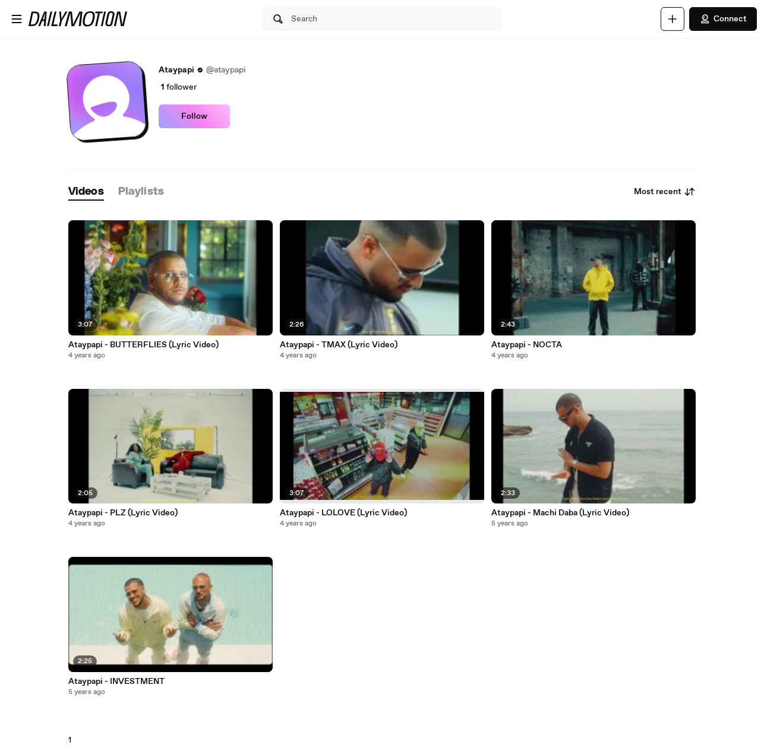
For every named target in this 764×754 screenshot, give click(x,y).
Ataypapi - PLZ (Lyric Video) (123, 513)
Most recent (665, 192)
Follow (194, 116)
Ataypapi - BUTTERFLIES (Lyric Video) (143, 345)
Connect (723, 19)
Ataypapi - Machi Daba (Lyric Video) (560, 513)
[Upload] (672, 19)
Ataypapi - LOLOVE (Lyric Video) (343, 513)
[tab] (86, 192)
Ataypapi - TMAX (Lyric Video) (338, 345)
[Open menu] (16, 19)
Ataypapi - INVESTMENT (116, 681)
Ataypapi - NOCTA (526, 345)
